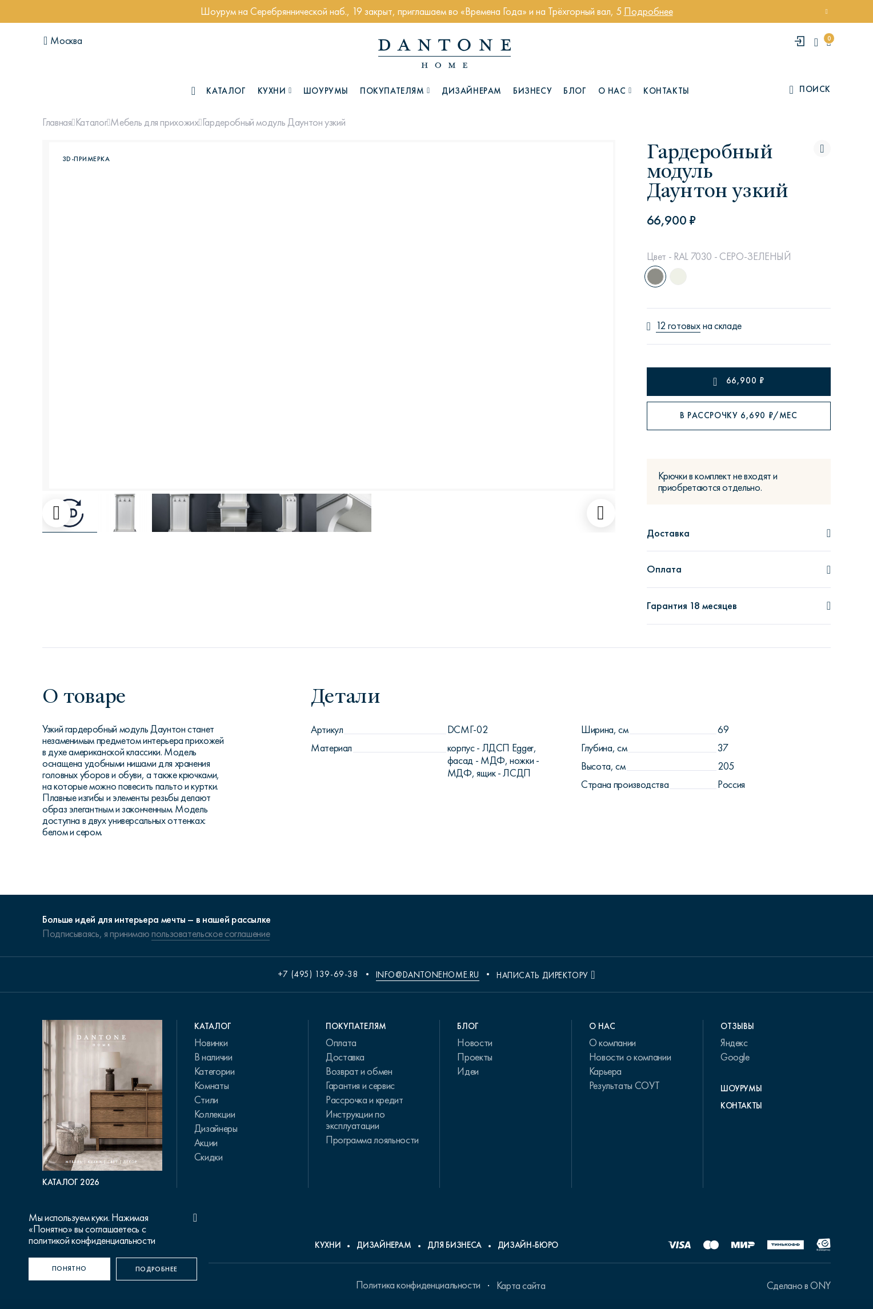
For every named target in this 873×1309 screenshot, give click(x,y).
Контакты (666, 91)
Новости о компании (630, 1057)
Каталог (91, 122)
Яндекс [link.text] (734, 1042)
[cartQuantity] (829, 42)
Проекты (474, 1057)
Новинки (210, 1042)
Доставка (345, 1057)
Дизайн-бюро (528, 1245)
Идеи (468, 1071)
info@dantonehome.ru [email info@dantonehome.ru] (427, 975)
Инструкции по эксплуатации (355, 1119)
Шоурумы (326, 91)
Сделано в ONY (799, 1285)
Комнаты (211, 1085)
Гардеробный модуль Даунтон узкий (273, 122)
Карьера (605, 1071)
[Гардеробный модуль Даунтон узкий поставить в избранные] (822, 148)
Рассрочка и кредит (364, 1100)
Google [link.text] (735, 1057)
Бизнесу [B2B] (532, 91)
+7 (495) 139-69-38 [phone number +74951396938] (318, 974)
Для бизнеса (454, 1245)
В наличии (213, 1057)
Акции (206, 1142)
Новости (474, 1042)
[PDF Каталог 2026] (102, 1104)
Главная (56, 122)
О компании (612, 1042)
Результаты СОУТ (624, 1085)
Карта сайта (521, 1285)
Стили (206, 1100)
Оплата (341, 1042)
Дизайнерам (472, 91)
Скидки (208, 1157)
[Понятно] (69, 1269)
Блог (574, 91)
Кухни (328, 1245)
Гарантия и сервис (360, 1085)
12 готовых (678, 326)
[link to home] (444, 53)
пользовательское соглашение (210, 933)
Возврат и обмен (359, 1071)
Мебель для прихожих (154, 122)
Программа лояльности (372, 1140)
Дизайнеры (216, 1128)
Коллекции (214, 1114)
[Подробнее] (157, 1269)
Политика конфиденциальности (418, 1285)
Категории (214, 1071)
